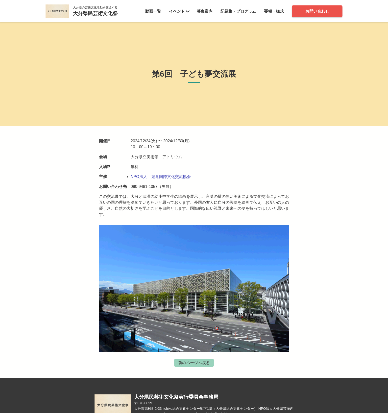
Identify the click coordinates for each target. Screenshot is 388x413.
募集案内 (205, 11)
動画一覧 (153, 11)
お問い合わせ (317, 11)
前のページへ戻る (194, 363)
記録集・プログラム (238, 11)
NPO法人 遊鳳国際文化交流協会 (161, 177)
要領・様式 (274, 11)
